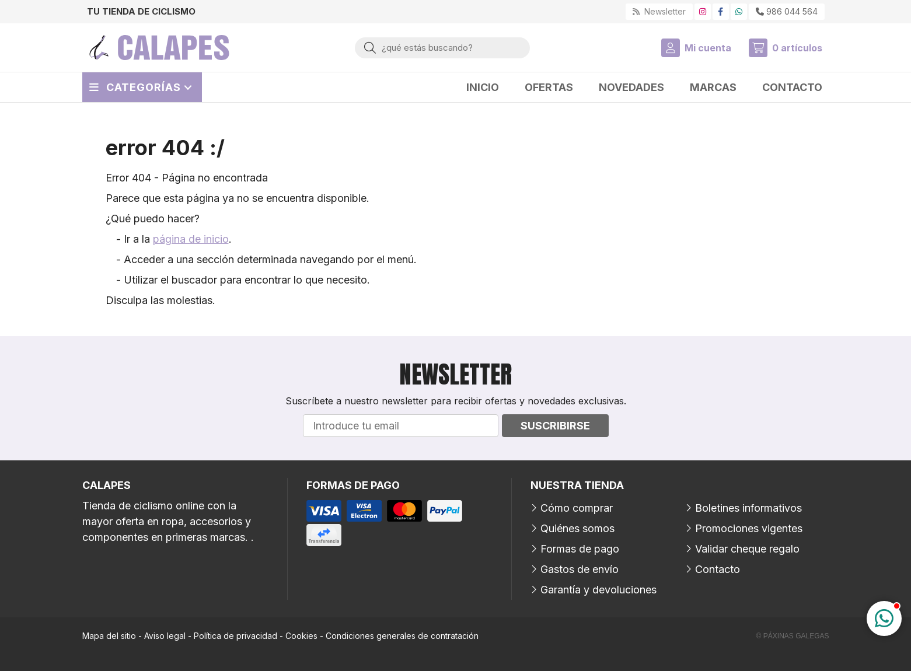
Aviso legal (165, 636)
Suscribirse (555, 426)
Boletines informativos (748, 508)
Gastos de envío (579, 569)
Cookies (301, 636)
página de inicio (191, 239)
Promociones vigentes (748, 528)
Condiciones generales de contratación (402, 636)
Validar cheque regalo (747, 549)
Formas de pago (579, 549)
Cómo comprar (576, 508)
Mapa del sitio (109, 636)
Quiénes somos (577, 528)
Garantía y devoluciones (598, 589)
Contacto (717, 569)
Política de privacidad (235, 636)
